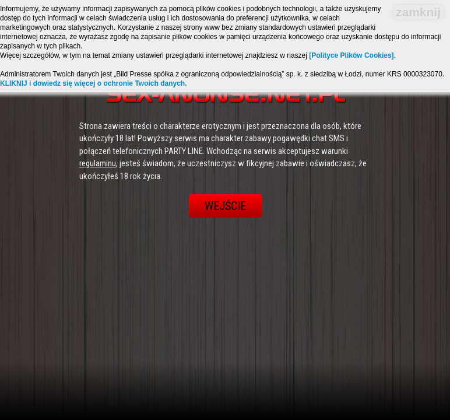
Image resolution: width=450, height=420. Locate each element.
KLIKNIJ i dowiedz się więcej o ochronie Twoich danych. (93, 83)
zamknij (418, 12)
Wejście (225, 206)
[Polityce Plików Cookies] (351, 55)
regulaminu (97, 163)
